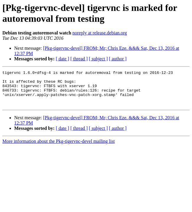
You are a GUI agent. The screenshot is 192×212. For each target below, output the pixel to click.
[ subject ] (98, 58)
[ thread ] (79, 58)
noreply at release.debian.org (99, 32)
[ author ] (118, 58)
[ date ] (62, 58)
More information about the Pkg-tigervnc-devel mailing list (58, 148)
